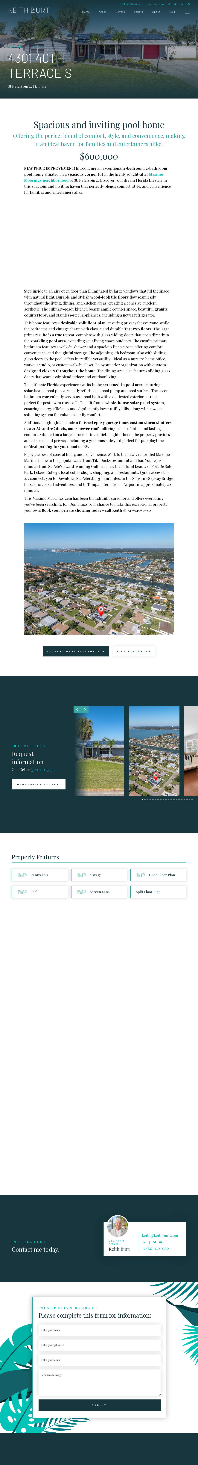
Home (86, 11)
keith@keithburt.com (131, 4)
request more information (74, 651)
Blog (173, 11)
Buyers (120, 11)
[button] (77, 709)
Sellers (138, 11)
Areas (103, 11)
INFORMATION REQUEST (37, 784)
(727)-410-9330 (43, 769)
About (156, 11)
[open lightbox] (134, 651)
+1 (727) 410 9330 (155, 4)
